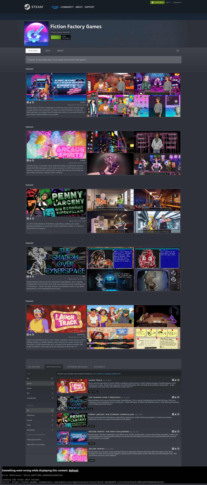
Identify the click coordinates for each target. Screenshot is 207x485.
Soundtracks (40, 398)
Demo (40, 388)
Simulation (40, 430)
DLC (40, 393)
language (176, 2)
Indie (40, 425)
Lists (47, 51)
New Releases (53, 367)
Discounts (99, 367)
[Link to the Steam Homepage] (36, 9)
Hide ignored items (34, 440)
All (40, 378)
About (79, 7)
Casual (40, 420)
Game (40, 383)
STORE (55, 7)
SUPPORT (89, 7)
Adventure (40, 415)
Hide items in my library (36, 444)
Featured (33, 51)
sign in (168, 2)
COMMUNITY (67, 7)
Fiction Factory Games (76, 26)
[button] (55, 37)
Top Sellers (34, 367)
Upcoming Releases (77, 367)
